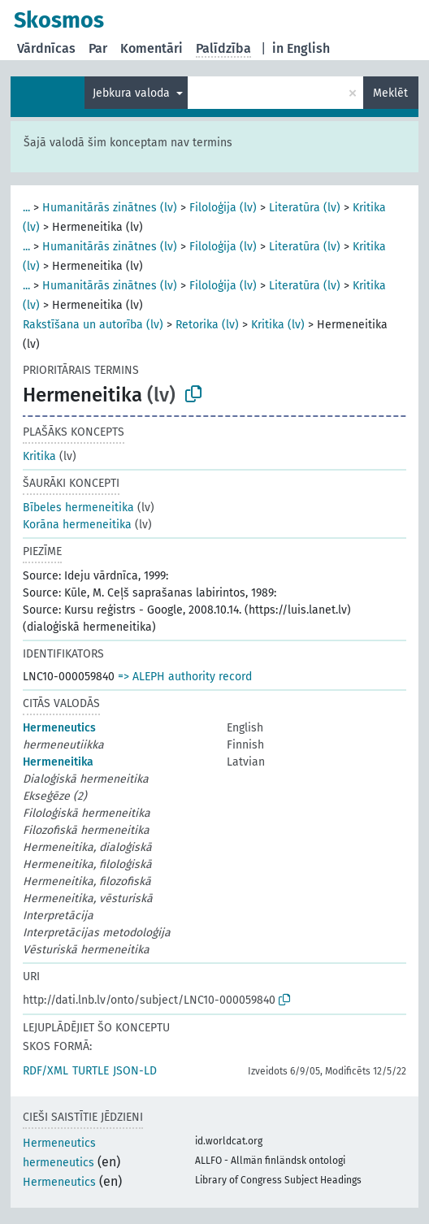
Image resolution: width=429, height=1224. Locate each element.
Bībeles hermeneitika (78, 507)
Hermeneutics (59, 728)
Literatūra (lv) (304, 208)
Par (98, 48)
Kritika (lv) (278, 325)
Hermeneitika (58, 762)
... (26, 208)
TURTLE (90, 1071)
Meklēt (390, 93)
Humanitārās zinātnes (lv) (109, 208)
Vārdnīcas (46, 48)
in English (301, 48)
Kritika (39, 456)
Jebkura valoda (133, 93)
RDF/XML (45, 1071)
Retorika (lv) (207, 325)
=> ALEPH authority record (185, 677)
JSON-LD (135, 1071)
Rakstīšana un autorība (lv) (93, 325)
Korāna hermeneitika (77, 525)
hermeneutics (58, 1163)
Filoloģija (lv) (223, 208)
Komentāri (151, 48)
